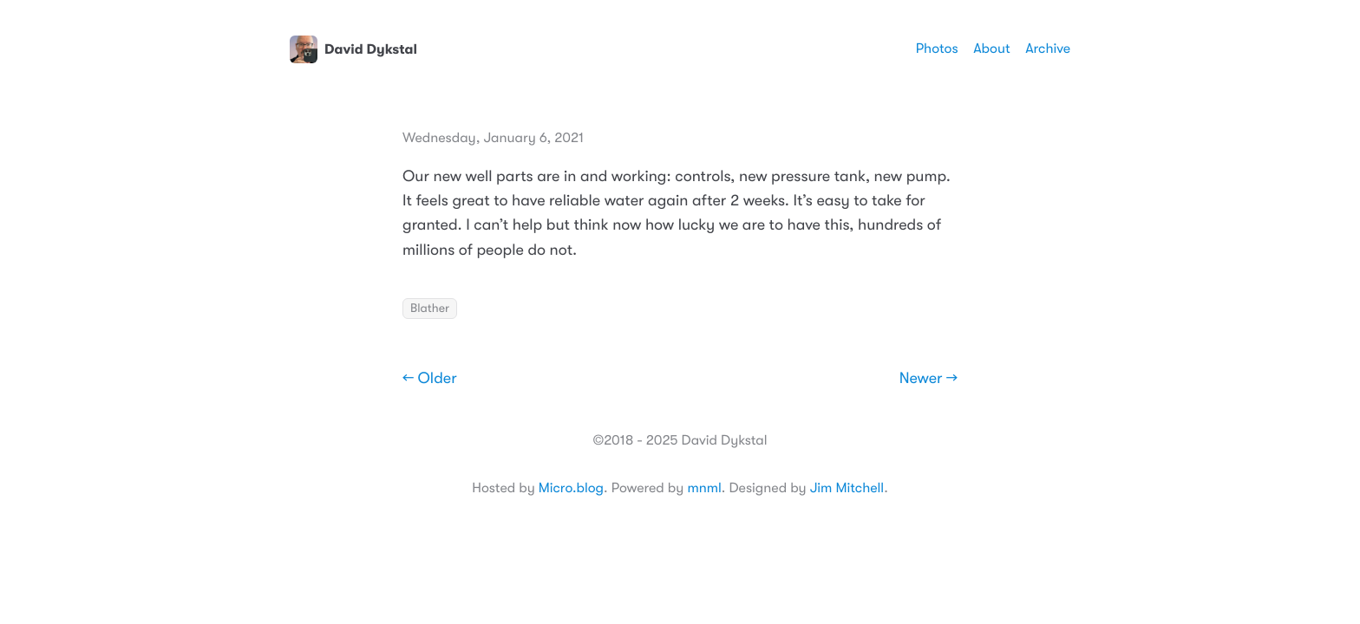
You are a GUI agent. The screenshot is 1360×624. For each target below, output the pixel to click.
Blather (429, 308)
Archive (1047, 48)
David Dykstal (353, 49)
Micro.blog (571, 488)
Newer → (928, 378)
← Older (429, 378)
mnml (704, 488)
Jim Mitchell (847, 488)
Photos (937, 48)
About (991, 48)
